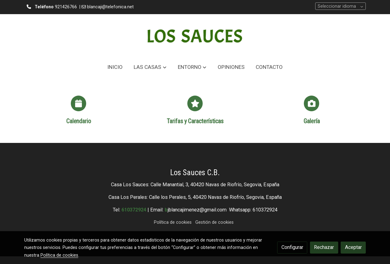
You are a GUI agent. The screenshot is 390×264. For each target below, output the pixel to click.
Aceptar (353, 247)
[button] (150, 67)
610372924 (133, 210)
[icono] (78, 103)
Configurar (292, 247)
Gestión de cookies (214, 222)
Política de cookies (173, 222)
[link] (195, 36)
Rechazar (324, 247)
